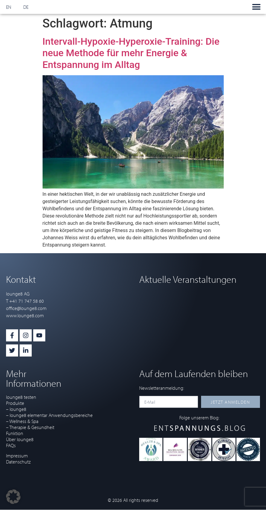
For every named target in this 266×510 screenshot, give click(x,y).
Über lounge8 (20, 439)
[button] (256, 7)
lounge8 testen (21, 397)
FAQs (11, 445)
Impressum (17, 456)
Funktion (14, 433)
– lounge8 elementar (26, 415)
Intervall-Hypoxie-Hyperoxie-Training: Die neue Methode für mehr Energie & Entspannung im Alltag (131, 53)
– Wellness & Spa (22, 421)
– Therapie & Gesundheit (30, 427)
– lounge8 (16, 409)
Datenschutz (18, 462)
